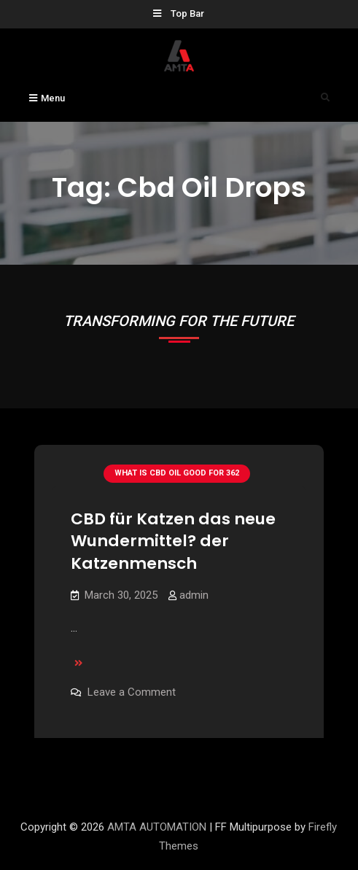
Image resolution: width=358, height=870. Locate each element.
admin (194, 595)
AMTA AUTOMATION (156, 827)
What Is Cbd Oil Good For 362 (176, 473)
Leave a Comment (131, 692)
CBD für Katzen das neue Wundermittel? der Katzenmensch (173, 541)
